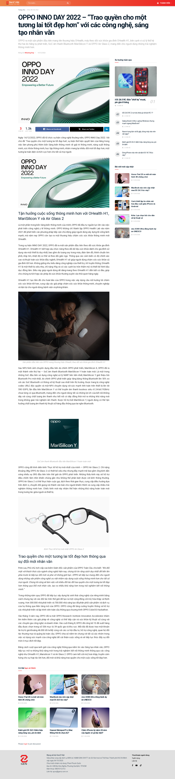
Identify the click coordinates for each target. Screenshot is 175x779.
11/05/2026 (54, 736)
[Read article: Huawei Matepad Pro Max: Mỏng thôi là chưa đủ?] (64, 718)
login (25, 744)
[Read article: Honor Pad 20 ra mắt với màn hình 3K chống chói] (32, 685)
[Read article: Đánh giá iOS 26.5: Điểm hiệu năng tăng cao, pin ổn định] (32, 718)
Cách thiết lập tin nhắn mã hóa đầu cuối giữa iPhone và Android (143, 204)
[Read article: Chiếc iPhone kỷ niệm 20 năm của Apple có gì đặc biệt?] (95, 718)
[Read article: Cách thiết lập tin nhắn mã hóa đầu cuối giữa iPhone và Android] (122, 205)
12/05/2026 (22, 703)
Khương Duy (29, 53)
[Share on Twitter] (87, 129)
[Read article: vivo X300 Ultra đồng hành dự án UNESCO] (95, 685)
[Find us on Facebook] (132, 765)
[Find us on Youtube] (136, 765)
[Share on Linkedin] (106, 129)
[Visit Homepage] (12, 3)
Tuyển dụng (136, 758)
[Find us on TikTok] (141, 765)
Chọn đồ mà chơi (32, 10)
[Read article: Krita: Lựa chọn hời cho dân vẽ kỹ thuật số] (122, 219)
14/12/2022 (42, 53)
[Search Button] (68, 3)
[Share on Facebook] (52, 129)
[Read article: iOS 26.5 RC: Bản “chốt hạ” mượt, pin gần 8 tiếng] (136, 81)
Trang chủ (21, 10)
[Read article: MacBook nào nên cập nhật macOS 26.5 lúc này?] (64, 685)
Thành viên (163, 3)
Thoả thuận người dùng (140, 755)
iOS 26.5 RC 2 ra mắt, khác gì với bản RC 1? (137, 113)
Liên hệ (134, 761)
